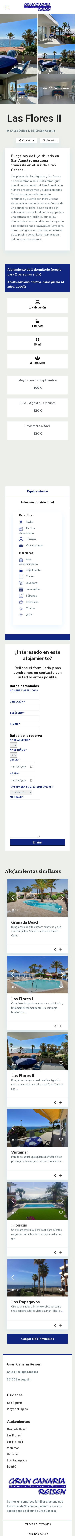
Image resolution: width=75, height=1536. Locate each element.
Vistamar (19, 1152)
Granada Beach (25, 922)
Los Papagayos (25, 1302)
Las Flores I (22, 999)
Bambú (11, 1466)
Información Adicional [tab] (37, 502)
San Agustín (15, 1402)
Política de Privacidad (37, 1524)
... (20, 935)
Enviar (37, 842)
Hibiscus (19, 1225)
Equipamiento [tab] (37, 491)
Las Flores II (22, 1075)
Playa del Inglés (17, 1409)
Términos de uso (37, 1534)
